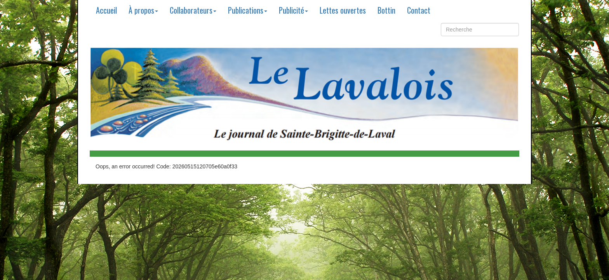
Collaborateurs (193, 10)
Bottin (386, 10)
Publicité (293, 10)
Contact (418, 10)
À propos (143, 10)
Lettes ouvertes (343, 10)
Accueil (106, 10)
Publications (247, 10)
